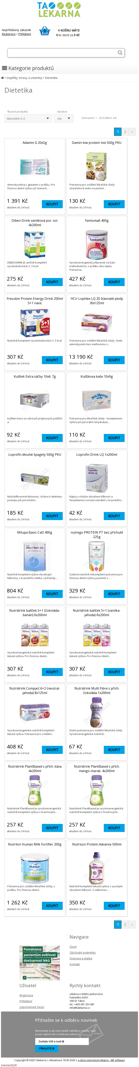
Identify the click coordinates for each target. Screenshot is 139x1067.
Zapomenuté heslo (31, 1007)
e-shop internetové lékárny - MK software (101, 1060)
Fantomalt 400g (97, 220)
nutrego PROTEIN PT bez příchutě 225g (97, 534)
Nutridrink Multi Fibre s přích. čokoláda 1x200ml (96, 690)
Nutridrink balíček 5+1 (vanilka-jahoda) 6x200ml (97, 612)
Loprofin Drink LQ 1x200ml (96, 454)
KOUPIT (52, 204)
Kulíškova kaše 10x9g (97, 376)
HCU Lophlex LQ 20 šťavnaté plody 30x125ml (97, 300)
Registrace (9, 34)
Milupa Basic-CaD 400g (34, 532)
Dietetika (51, 78)
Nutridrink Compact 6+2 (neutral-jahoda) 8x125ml (34, 690)
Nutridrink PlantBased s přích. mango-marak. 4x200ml (97, 768)
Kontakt (75, 964)
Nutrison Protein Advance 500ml (96, 844)
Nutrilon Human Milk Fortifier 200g (35, 844)
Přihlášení (24, 34)
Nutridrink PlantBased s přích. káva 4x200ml (35, 768)
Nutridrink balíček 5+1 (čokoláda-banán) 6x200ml (34, 612)
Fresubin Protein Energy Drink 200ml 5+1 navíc (35, 300)
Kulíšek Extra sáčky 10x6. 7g (35, 376)
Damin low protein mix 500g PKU (97, 142)
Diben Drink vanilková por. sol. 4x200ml (35, 222)
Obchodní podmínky (83, 952)
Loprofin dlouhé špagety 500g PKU (34, 454)
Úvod (73, 947)
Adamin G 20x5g (35, 142)
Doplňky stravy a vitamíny (24, 78)
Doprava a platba (81, 958)
